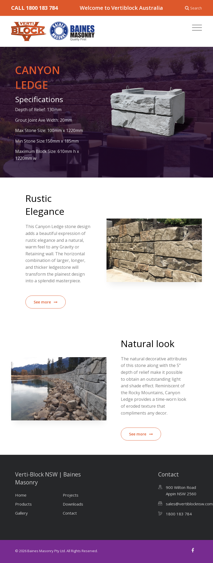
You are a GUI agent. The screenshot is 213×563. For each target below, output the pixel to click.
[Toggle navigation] (195, 27)
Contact (70, 513)
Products (23, 504)
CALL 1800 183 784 (34, 7)
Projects (70, 495)
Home (20, 495)
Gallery (21, 513)
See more (45, 302)
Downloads (73, 504)
